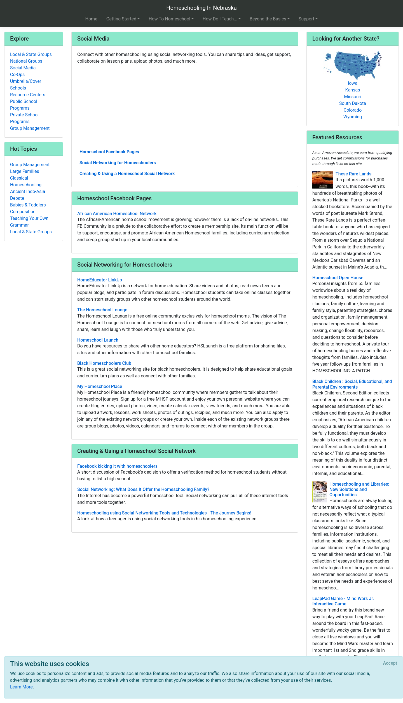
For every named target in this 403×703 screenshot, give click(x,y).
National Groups (26, 61)
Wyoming (352, 116)
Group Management (30, 128)
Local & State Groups (31, 54)
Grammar (19, 225)
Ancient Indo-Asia (27, 191)
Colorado (353, 110)
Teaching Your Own (29, 218)
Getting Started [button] (121, 19)
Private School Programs (24, 118)
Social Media (23, 67)
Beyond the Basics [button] (268, 19)
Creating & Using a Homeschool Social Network (127, 173)
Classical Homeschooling (25, 181)
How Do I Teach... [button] (220, 19)
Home (91, 19)
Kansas (352, 90)
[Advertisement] (184, 106)
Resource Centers (27, 94)
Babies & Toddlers (28, 205)
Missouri (352, 96)
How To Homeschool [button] (169, 19)
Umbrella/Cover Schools (25, 85)
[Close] (390, 663)
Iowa (352, 83)
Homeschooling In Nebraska (201, 7)
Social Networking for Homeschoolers (117, 162)
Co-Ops (17, 74)
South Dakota (352, 103)
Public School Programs (23, 105)
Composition (23, 211)
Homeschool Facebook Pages (109, 151)
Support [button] (306, 19)
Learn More (21, 687)
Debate (17, 198)
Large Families (24, 171)
